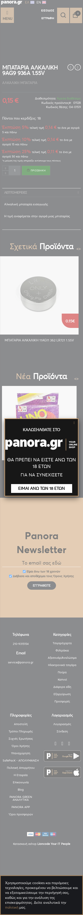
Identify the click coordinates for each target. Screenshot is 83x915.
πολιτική (11, 907)
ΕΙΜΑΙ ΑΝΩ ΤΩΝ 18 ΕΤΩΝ (41, 488)
